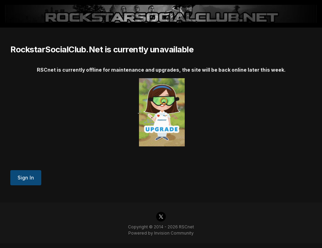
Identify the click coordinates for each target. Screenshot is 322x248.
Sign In (26, 177)
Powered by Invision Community (161, 233)
